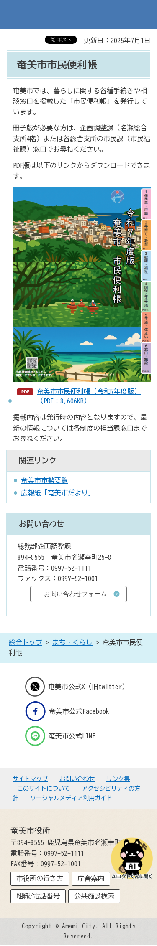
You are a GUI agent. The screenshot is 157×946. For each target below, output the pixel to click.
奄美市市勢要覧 (44, 480)
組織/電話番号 (38, 896)
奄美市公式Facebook (67, 711)
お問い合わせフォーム (75, 593)
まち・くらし (72, 642)
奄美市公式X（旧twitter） (77, 687)
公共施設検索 (94, 896)
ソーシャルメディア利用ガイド (71, 798)
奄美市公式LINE (60, 736)
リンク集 (118, 779)
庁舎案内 (90, 878)
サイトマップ (30, 779)
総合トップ (25, 642)
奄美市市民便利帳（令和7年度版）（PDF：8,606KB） (89, 396)
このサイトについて (43, 788)
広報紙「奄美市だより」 (58, 492)
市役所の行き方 (39, 878)
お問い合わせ (77, 779)
